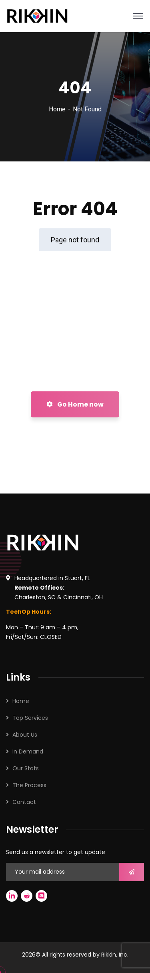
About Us (24, 735)
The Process (29, 785)
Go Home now (75, 404)
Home (57, 109)
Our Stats (25, 768)
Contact (24, 802)
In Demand (27, 751)
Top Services (30, 718)
